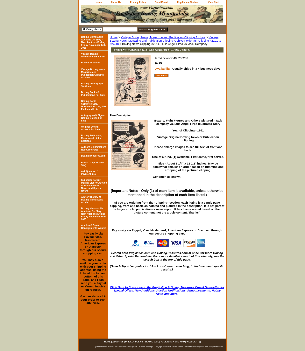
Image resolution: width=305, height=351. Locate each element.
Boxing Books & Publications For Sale (93, 93)
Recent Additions (90, 62)
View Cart (213, 2)
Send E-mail (161, 2)
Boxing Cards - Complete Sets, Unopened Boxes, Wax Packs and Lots (93, 105)
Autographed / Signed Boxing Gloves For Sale (93, 118)
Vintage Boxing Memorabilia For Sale (93, 55)
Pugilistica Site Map (188, 2)
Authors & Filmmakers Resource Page (93, 148)
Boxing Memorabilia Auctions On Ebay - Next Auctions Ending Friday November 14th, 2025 (93, 42)
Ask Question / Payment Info (89, 172)
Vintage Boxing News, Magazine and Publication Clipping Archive (163, 37)
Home (113, 37)
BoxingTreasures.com (93, 155)
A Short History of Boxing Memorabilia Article (92, 200)
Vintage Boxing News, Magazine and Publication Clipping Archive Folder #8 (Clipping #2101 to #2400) (165, 41)
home (99, 2)
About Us (116, 2)
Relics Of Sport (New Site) (92, 164)
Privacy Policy (138, 2)
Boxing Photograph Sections (92, 85)
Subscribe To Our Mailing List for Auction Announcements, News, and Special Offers (94, 185)
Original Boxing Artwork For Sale (90, 128)
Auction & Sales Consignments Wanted (93, 226)
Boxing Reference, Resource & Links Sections (91, 138)
